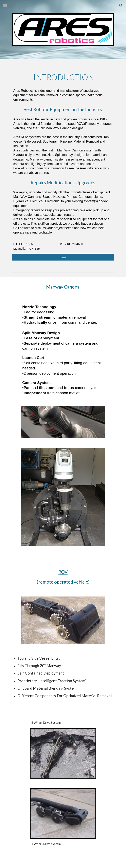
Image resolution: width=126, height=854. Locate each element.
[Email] (63, 257)
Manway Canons (62, 287)
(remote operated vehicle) (63, 582)
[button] (5, 5)
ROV (63, 572)
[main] (63, 159)
